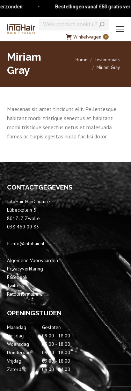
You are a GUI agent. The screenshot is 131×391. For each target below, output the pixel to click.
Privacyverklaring (25, 269)
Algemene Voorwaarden (32, 260)
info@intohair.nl (27, 243)
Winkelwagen (87, 37)
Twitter (14, 285)
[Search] (74, 24)
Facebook (17, 277)
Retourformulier (23, 294)
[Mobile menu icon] (120, 29)
